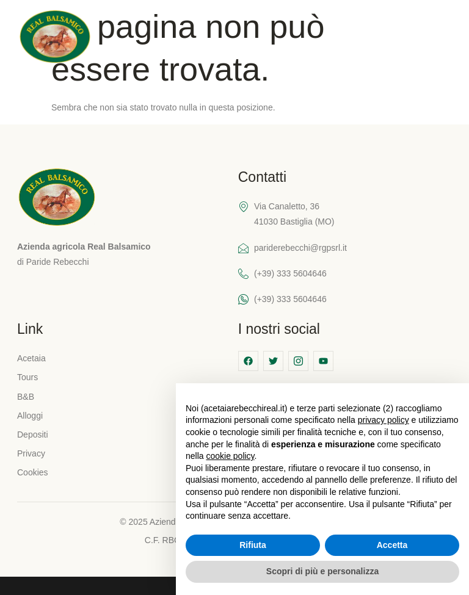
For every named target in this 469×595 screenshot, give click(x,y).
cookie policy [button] (230, 456)
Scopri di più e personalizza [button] (322, 571)
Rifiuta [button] (252, 545)
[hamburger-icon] (442, 38)
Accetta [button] (392, 545)
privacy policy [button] (383, 420)
